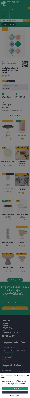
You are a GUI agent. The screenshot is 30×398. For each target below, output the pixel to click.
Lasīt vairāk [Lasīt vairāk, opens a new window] (10, 384)
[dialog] (15, 199)
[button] (15, 395)
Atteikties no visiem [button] (15, 392)
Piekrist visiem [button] (15, 388)
